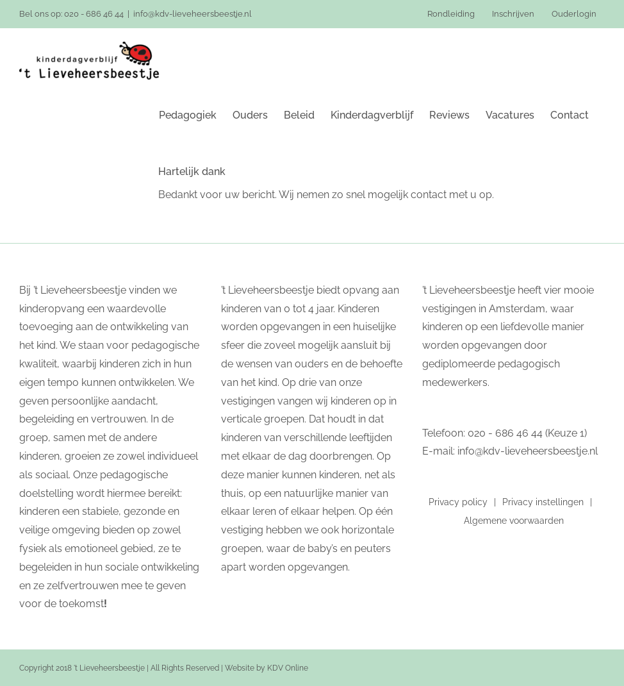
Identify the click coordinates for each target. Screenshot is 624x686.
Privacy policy (458, 502)
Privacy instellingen (543, 502)
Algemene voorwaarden (514, 520)
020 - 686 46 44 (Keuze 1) (527, 433)
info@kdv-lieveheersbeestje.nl (192, 14)
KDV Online (287, 668)
